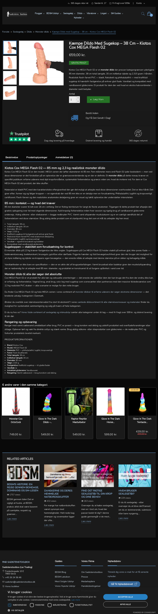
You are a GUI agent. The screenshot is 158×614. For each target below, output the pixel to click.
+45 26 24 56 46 (12, 577)
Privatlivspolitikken (90, 590)
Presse (84, 576)
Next (149, 470)
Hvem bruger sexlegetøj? (127, 492)
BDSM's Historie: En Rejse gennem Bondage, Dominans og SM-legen (23, 487)
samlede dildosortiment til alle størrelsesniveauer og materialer (109, 302)
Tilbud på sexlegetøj (65, 590)
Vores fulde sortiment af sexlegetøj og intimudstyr (46, 312)
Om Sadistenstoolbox (91, 572)
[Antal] (72, 99)
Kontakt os (86, 600)
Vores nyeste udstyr (65, 586)
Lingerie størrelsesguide (63, 597)
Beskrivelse (11, 157)
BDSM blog (60, 572)
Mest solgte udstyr (64, 581)
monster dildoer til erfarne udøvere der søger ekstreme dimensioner (108, 291)
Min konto (86, 595)
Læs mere (12, 519)
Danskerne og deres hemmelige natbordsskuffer (58, 494)
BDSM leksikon (62, 576)
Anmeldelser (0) (64, 157)
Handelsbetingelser (91, 586)
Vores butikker (11, 586)
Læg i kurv (98, 99)
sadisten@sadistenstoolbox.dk (19, 581)
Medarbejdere (88, 581)
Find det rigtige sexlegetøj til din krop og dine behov (96, 494)
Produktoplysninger (36, 157)
